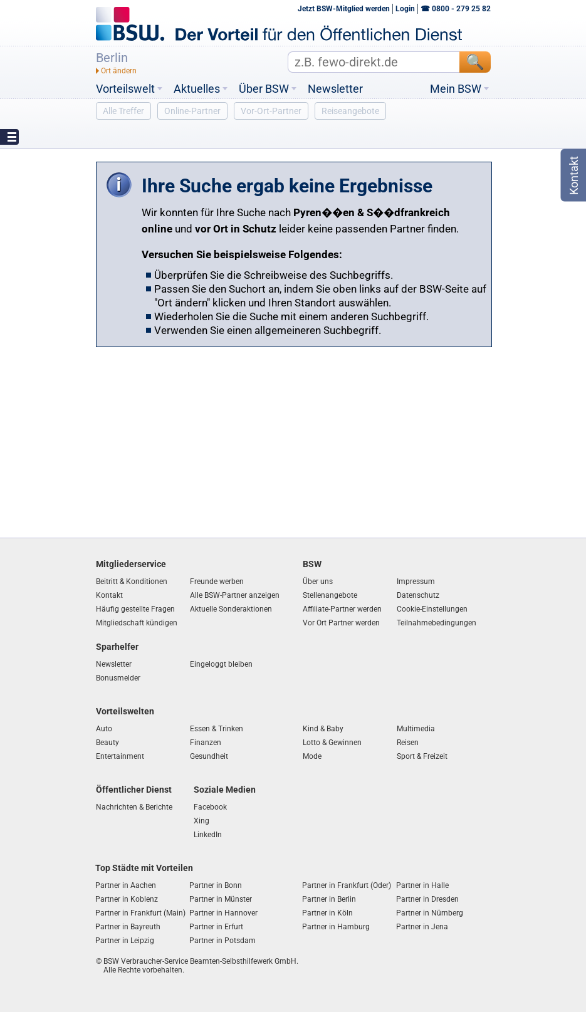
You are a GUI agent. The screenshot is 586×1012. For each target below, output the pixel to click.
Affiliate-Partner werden (342, 609)
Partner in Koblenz (126, 899)
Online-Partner (192, 111)
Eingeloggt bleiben (221, 664)
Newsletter (335, 89)
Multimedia (416, 728)
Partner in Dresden (427, 899)
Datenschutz (418, 595)
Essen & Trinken (216, 728)
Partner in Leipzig (124, 940)
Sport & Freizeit (422, 756)
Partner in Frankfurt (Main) (140, 913)
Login (405, 8)
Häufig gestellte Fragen (135, 609)
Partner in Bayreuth (127, 926)
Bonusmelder (118, 678)
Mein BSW (455, 89)
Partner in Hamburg (336, 926)
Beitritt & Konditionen (131, 581)
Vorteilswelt (125, 89)
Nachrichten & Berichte (134, 807)
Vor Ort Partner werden (341, 622)
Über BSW (264, 89)
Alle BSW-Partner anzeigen (235, 595)
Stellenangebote (330, 595)
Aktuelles (197, 89)
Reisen (408, 742)
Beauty (107, 742)
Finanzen (205, 742)
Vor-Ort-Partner (271, 111)
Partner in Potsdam (222, 940)
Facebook (210, 807)
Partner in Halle (422, 885)
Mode (312, 756)
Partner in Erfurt (216, 926)
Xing (201, 820)
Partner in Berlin (329, 899)
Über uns (318, 581)
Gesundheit (209, 756)
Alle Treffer (123, 111)
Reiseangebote (350, 111)
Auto (104, 728)
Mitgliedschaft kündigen (136, 622)
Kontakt (109, 595)
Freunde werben (217, 581)
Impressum (416, 581)
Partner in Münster (220, 899)
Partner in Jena (422, 926)
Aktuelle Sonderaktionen (231, 609)
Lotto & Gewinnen (332, 742)
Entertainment (120, 756)
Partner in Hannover (223, 913)
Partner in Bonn (215, 885)
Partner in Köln (327, 913)
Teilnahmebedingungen (436, 622)
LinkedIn (208, 834)
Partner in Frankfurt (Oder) (346, 885)
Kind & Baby (323, 728)
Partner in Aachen (125, 885)
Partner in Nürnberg (429, 913)
